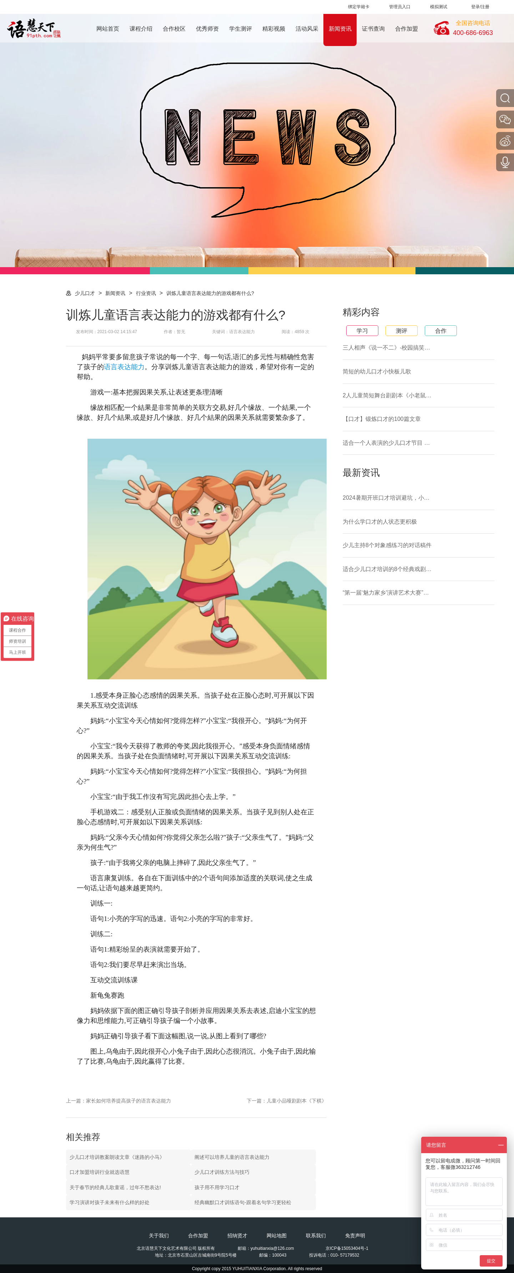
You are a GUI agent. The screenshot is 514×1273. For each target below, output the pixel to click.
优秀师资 (207, 29)
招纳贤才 (237, 1235)
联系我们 (316, 1235)
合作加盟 (406, 29)
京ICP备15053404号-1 (347, 1248)
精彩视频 (273, 29)
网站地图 (277, 1235)
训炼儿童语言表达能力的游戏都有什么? (210, 293)
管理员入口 (399, 6)
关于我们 (159, 1235)
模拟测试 (438, 6)
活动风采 (307, 29)
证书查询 (373, 29)
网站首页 (107, 29)
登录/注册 (480, 6)
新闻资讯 (340, 29)
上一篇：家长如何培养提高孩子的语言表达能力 (118, 1101)
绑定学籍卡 (358, 6)
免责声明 (355, 1235)
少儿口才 (85, 293)
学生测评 (240, 29)
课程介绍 (141, 29)
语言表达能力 (124, 367)
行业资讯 (146, 293)
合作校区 (174, 29)
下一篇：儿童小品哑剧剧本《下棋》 (287, 1101)
